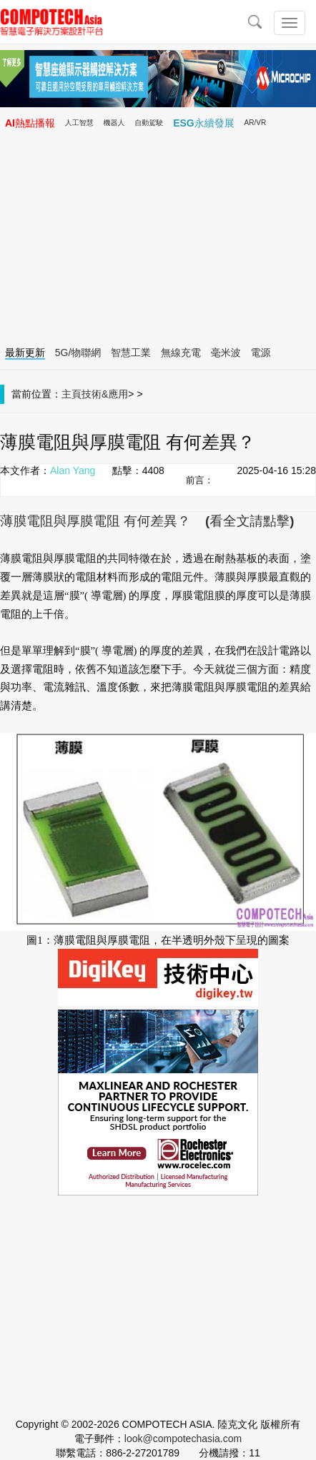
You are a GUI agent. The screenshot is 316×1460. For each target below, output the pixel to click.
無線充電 (181, 352)
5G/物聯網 (78, 352)
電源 (261, 352)
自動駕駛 (148, 123)
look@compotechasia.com (183, 1438)
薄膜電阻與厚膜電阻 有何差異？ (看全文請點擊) (147, 520)
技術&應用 (105, 394)
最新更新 (25, 352)
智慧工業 (131, 352)
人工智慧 (79, 123)
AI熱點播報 (30, 123)
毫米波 (226, 352)
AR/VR (256, 123)
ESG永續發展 (203, 123)
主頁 (71, 394)
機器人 (114, 123)
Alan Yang (72, 470)
